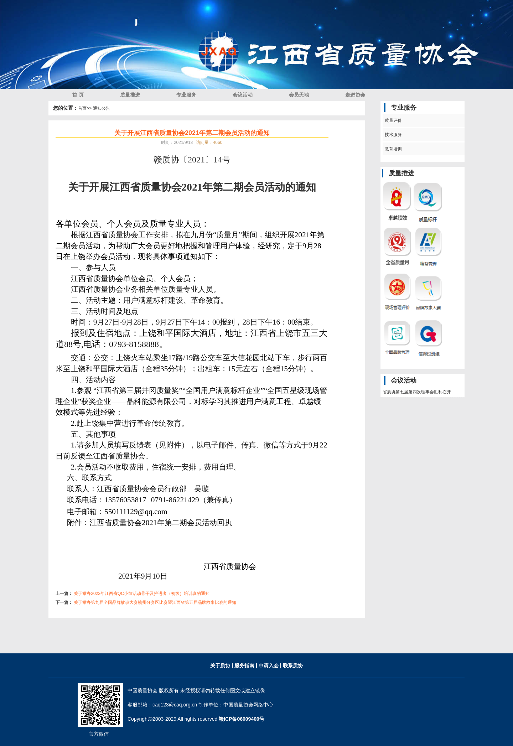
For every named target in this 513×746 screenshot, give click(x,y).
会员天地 (299, 95)
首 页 (78, 95)
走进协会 (355, 95)
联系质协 (292, 665)
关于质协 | (221, 665)
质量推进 (130, 95)
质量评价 (392, 120)
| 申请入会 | (268, 665)
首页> (83, 108)
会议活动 (243, 95)
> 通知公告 (99, 108)
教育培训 (392, 148)
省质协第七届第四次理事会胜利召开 (417, 391)
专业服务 (186, 95)
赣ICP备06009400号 (241, 719)
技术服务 (392, 134)
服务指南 (245, 665)
